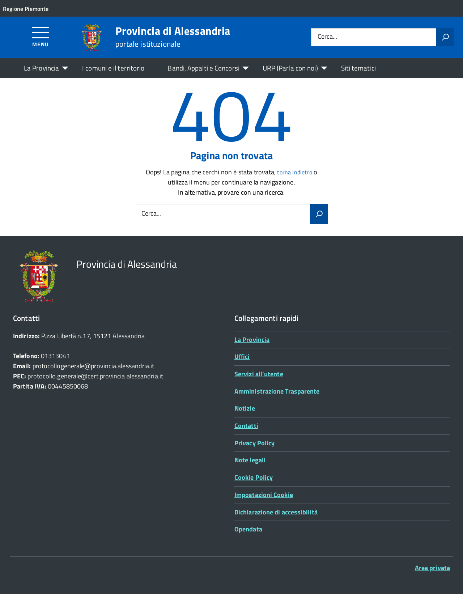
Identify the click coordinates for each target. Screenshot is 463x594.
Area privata (432, 568)
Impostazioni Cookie (263, 495)
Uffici (242, 356)
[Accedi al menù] (40, 36)
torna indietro (294, 172)
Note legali (250, 460)
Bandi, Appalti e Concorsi (203, 68)
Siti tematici (358, 68)
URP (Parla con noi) (290, 68)
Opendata (248, 529)
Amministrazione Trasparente (276, 391)
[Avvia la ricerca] (445, 37)
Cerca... (327, 37)
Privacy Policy (254, 443)
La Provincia (41, 68)
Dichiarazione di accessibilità (276, 512)
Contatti (246, 425)
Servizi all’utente (258, 374)
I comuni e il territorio (113, 68)
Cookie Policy (253, 477)
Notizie (244, 408)
